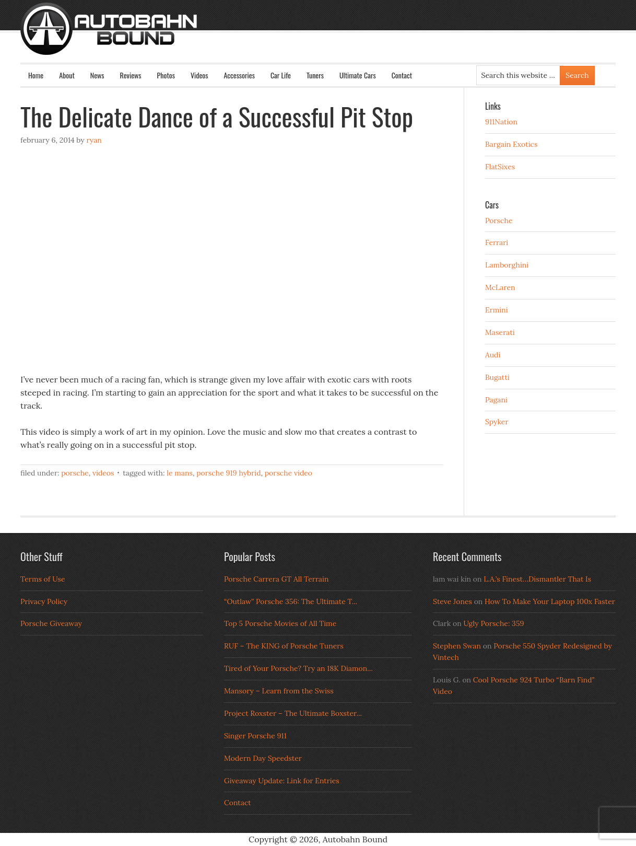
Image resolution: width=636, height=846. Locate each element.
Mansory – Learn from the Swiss (279, 691)
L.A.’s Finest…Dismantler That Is (537, 579)
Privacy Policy (43, 601)
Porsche (75, 473)
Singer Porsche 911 (255, 735)
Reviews (131, 74)
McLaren (500, 287)
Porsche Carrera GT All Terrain (276, 579)
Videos (199, 74)
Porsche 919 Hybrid (228, 473)
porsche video (288, 473)
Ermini (496, 310)
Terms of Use (42, 579)
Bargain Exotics (511, 144)
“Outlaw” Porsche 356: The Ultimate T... (290, 601)
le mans (180, 473)
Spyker (497, 421)
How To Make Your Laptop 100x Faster (550, 601)
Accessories (238, 74)
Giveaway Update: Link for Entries (281, 780)
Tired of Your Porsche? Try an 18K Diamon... (298, 668)
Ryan (93, 140)
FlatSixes (500, 166)
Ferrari (496, 242)
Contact (402, 74)
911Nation (501, 121)
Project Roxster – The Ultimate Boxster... (293, 713)
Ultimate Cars (357, 74)
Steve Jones (452, 601)
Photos (166, 74)
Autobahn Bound (334, 37)
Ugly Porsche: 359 (493, 623)
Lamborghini (506, 265)
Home (35, 74)
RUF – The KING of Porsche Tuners (284, 646)
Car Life (280, 74)
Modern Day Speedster (263, 758)
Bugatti (497, 377)
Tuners (315, 74)
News (97, 74)
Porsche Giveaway (51, 623)
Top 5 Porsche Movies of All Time (280, 623)
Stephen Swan (457, 646)
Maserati (500, 332)
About (67, 74)
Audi (492, 355)
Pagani (496, 399)
